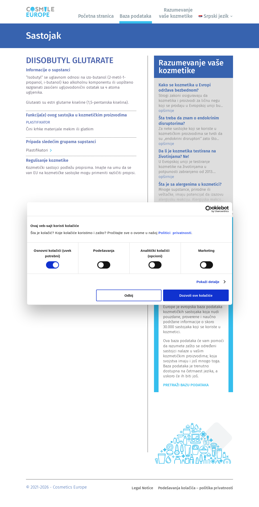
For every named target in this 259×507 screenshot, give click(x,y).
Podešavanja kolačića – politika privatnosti (195, 488)
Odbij (128, 295)
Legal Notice (142, 488)
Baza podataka (135, 16)
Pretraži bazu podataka (186, 385)
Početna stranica (96, 16)
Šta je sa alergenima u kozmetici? (190, 184)
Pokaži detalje (207, 281)
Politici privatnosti (174, 233)
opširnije (166, 110)
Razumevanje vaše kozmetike (176, 13)
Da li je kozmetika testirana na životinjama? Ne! (187, 154)
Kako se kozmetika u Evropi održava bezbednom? (185, 87)
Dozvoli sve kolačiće (196, 295)
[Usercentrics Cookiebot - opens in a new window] (209, 209)
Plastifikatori (37, 150)
